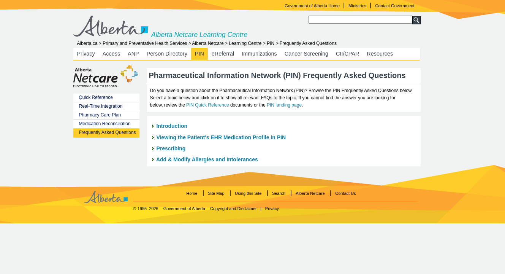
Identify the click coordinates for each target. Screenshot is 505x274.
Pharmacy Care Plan (100, 115)
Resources (380, 54)
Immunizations (259, 54)
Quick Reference (96, 97)
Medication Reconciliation (105, 123)
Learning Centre (245, 43)
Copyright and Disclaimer (233, 208)
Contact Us (345, 193)
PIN (270, 43)
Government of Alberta (184, 208)
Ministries (357, 5)
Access (111, 54)
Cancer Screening (306, 54)
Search (278, 193)
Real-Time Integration (101, 106)
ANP (133, 54)
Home (191, 193)
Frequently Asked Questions (107, 132)
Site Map (216, 193)
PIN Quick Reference (208, 105)
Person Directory (167, 54)
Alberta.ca (87, 43)
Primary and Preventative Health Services (145, 43)
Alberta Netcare (207, 43)
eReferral (223, 54)
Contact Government (394, 5)
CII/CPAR (347, 54)
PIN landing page (284, 105)
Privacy (86, 54)
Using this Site (248, 193)
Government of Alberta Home (312, 5)
